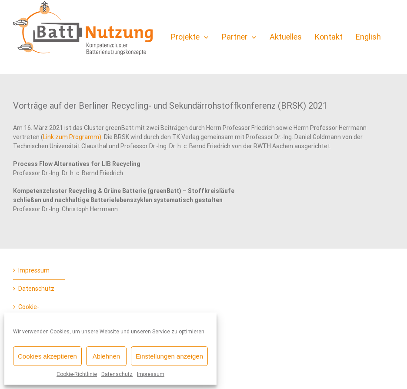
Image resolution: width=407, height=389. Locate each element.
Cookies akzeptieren (47, 356)
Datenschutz (117, 374)
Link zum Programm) (72, 136)
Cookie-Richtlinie (77, 374)
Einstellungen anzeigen (169, 356)
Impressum (150, 374)
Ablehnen (106, 356)
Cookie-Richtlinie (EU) (37, 311)
